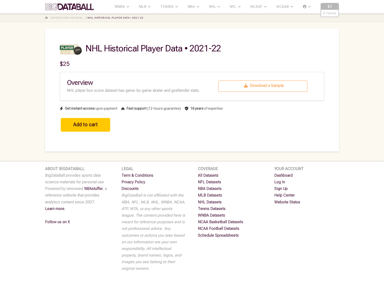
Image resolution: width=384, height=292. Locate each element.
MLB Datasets (210, 195)
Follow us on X (57, 222)
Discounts (130, 188)
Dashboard (283, 175)
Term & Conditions (137, 175)
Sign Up (281, 188)
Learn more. (55, 208)
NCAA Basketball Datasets (220, 222)
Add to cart (85, 124)
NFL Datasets (209, 182)
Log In (279, 182)
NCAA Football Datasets (218, 228)
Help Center (284, 195)
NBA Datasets (210, 188)
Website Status (287, 202)
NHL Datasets (210, 202)
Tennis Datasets (212, 208)
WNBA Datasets (211, 215)
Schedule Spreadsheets (218, 235)
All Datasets (208, 175)
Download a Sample (264, 85)
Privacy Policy (133, 182)
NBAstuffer (93, 188)
